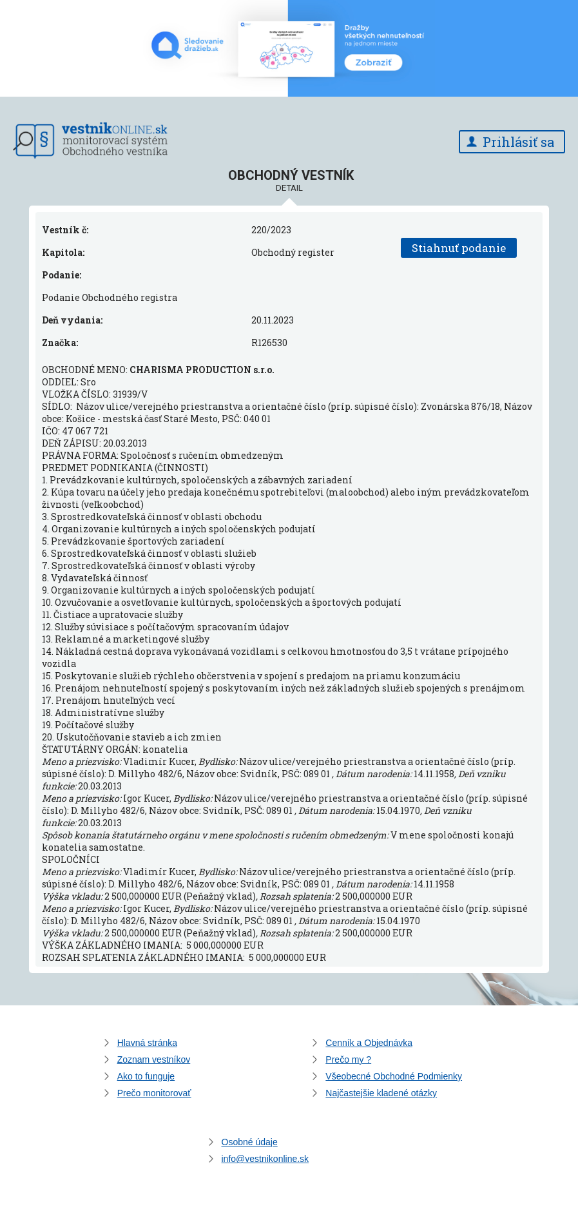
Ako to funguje (146, 1076)
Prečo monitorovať (154, 1093)
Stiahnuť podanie (459, 247)
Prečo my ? (348, 1059)
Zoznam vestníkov (154, 1059)
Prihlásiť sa (518, 141)
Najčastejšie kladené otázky (381, 1093)
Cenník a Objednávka (368, 1043)
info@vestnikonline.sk (265, 1159)
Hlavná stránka (147, 1043)
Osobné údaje (250, 1142)
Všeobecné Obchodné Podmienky (393, 1076)
